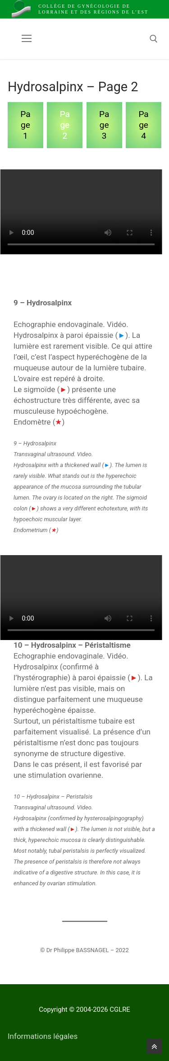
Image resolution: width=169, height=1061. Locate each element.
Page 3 (104, 125)
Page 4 (143, 125)
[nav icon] (26, 39)
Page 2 (65, 125)
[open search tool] (154, 39)
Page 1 (25, 125)
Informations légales (43, 1036)
